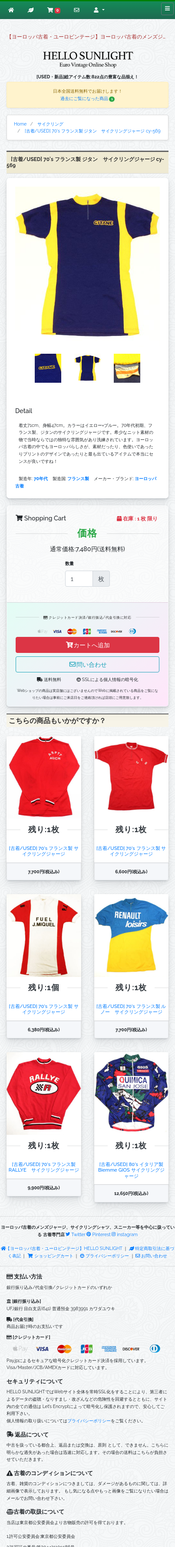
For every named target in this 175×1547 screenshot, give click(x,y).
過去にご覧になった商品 (87, 98)
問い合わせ (88, 664)
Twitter (76, 1234)
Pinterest (98, 1234)
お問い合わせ (151, 1255)
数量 (69, 563)
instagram (125, 1234)
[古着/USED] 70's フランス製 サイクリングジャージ (44, 851)
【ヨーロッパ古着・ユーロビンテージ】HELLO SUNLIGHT (61, 1248)
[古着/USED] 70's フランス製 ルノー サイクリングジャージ (131, 1009)
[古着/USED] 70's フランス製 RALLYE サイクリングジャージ (44, 1167)
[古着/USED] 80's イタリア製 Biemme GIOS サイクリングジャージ (131, 1170)
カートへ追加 (88, 645)
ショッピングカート (50, 1255)
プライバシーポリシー (104, 1255)
